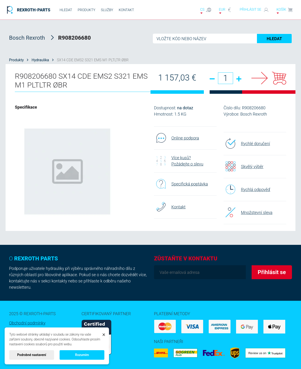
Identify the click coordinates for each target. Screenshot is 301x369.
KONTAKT (126, 10)
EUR (225, 11)
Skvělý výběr (243, 166)
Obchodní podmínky (27, 322)
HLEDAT (66, 10)
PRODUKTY (87, 10)
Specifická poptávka (181, 184)
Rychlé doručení (247, 143)
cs (205, 11)
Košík (284, 11)
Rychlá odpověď (247, 189)
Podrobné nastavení (31, 355)
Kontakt (170, 207)
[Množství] (225, 78)
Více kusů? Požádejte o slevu (178, 161)
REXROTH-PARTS (27, 10)
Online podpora (176, 138)
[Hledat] (222, 38)
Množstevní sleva (248, 212)
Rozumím (82, 355)
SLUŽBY (107, 10)
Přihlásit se (254, 10)
